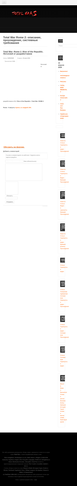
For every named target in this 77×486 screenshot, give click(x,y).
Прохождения (61, 151)
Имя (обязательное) (30, 161)
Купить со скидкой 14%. (23, 107)
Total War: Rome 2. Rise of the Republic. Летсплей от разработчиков (23, 53)
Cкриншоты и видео (61, 240)
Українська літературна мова (64, 116)
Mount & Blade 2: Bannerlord (61, 388)
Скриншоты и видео (61, 147)
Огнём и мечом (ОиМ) (61, 414)
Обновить (10, 196)
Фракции (61, 180)
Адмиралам (61, 294)
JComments (44, 206)
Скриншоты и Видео (61, 176)
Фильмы (63, 81)
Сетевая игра (61, 297)
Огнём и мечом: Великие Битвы (61, 399)
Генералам (61, 291)
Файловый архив (61, 421)
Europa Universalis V (63, 98)
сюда (35, 479)
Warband (61, 405)
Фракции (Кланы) (61, 245)
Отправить (9, 202)
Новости (61, 141)
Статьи (61, 143)
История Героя (61, 408)
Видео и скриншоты (61, 208)
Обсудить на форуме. (14, 147)
